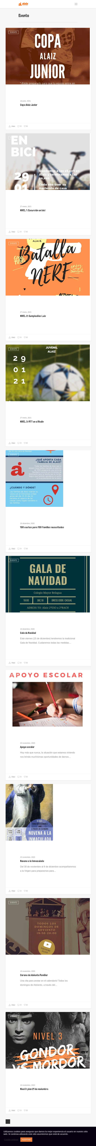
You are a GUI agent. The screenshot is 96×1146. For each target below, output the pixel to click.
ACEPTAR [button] (26, 1140)
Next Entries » (8, 1121)
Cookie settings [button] (11, 1140)
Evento (13, 32)
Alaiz (12, 126)
